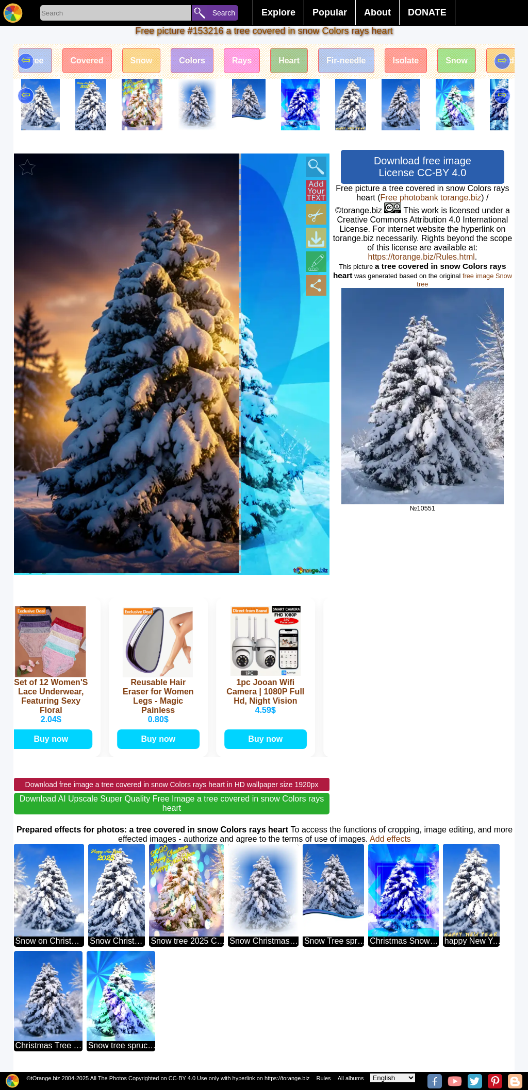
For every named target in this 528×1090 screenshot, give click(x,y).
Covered (87, 60)
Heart (289, 60)
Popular (329, 12)
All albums (351, 1078)
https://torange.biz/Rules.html (421, 256)
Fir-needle (346, 60)
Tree (35, 60)
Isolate (406, 60)
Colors (192, 60)
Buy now (53, 739)
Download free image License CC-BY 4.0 (422, 166)
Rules (323, 1078)
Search (223, 13)
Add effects (390, 838)
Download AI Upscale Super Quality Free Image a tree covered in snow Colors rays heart (172, 803)
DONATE (427, 12)
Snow (141, 60)
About (377, 12)
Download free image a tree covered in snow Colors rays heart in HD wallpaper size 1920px (172, 784)
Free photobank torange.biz (431, 197)
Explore (278, 12)
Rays (242, 60)
